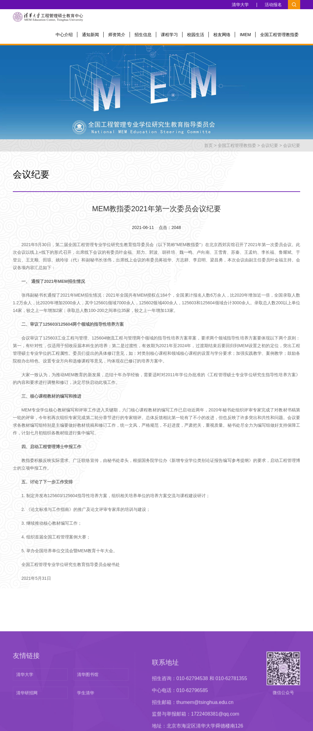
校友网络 (221, 34)
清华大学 (240, 4)
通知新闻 (90, 34)
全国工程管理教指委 (279, 34)
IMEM (245, 34)
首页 (208, 145)
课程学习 (169, 34)
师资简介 (116, 34)
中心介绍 (64, 34)
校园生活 (195, 34)
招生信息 (143, 34)
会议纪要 (269, 145)
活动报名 (273, 4)
